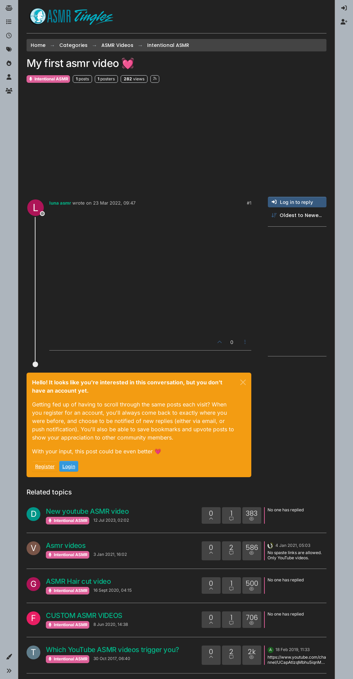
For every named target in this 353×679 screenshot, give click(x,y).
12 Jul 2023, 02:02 (111, 520)
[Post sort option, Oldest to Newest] (297, 215)
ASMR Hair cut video (78, 581)
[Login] (344, 8)
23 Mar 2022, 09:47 (114, 203)
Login (68, 466)
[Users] (9, 77)
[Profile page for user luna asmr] (35, 207)
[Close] (243, 382)
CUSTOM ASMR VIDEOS (84, 615)
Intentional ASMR (48, 78)
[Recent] (9, 35)
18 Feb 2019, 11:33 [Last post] (292, 649)
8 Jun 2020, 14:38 (110, 624)
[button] (9, 656)
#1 (249, 203)
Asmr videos (66, 545)
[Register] (344, 22)
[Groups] (9, 91)
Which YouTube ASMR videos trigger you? (112, 650)
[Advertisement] (176, 140)
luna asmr (60, 203)
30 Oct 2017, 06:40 (111, 658)
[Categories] (9, 22)
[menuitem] (344, 8)
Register (44, 466)
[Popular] (9, 63)
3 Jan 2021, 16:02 (110, 554)
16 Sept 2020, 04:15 (112, 590)
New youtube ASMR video (87, 511)
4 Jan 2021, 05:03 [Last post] (292, 545)
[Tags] (9, 49)
